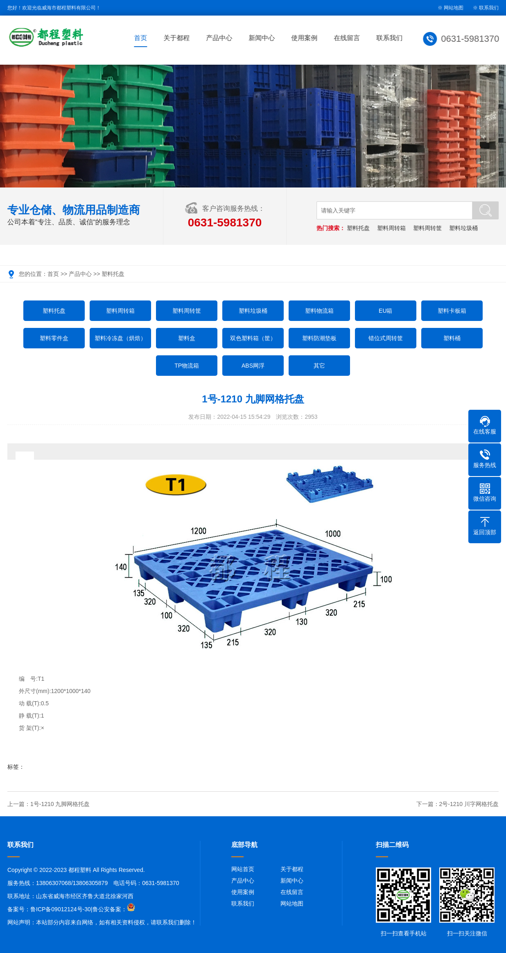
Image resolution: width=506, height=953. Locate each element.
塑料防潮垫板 (319, 338)
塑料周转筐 (427, 228)
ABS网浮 (253, 365)
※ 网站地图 (450, 8)
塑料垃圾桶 (464, 228)
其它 (319, 365)
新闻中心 (263, 37)
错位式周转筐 (385, 338)
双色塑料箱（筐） (253, 338)
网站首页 (242, 869)
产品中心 (221, 37)
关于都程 (178, 37)
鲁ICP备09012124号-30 (60, 909)
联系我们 (489, 8)
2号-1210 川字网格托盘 (469, 804)
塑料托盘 (359, 228)
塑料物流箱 (319, 310)
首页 (142, 37)
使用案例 (306, 37)
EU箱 (385, 310)
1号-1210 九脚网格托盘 (60, 804)
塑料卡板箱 (452, 310)
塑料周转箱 (391, 228)
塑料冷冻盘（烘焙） (120, 338)
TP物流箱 (186, 365)
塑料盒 (186, 338)
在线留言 (348, 37)
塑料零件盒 (54, 338)
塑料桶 (452, 338)
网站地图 (291, 903)
